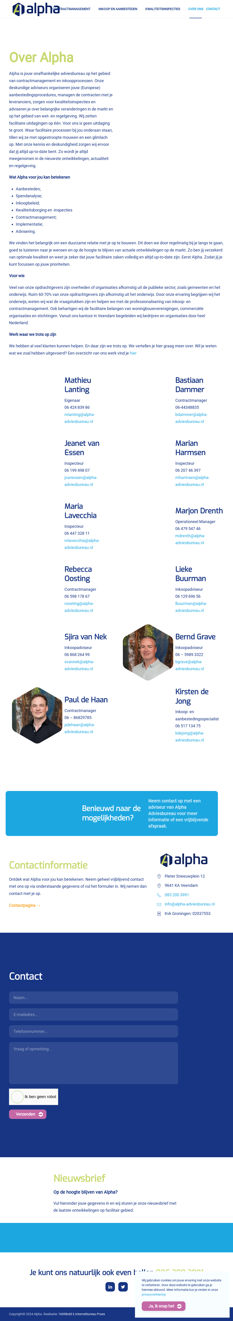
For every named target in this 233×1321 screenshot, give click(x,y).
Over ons (195, 9)
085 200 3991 (177, 894)
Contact (213, 9)
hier (133, 353)
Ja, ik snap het (161, 1306)
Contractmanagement (71, 9)
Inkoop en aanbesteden (117, 9)
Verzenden (25, 1114)
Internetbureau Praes (90, 1314)
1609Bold (65, 1314)
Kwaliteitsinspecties (162, 9)
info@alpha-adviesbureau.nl (190, 904)
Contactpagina (22, 905)
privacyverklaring (154, 1294)
